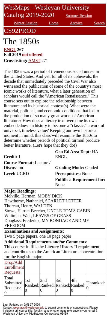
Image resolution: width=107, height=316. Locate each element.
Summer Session (79, 15)
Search (99, 23)
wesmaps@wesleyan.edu (29, 307)
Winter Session (25, 23)
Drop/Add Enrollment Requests (14, 267)
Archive (76, 23)
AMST (34, 60)
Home (53, 23)
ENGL (10, 49)
